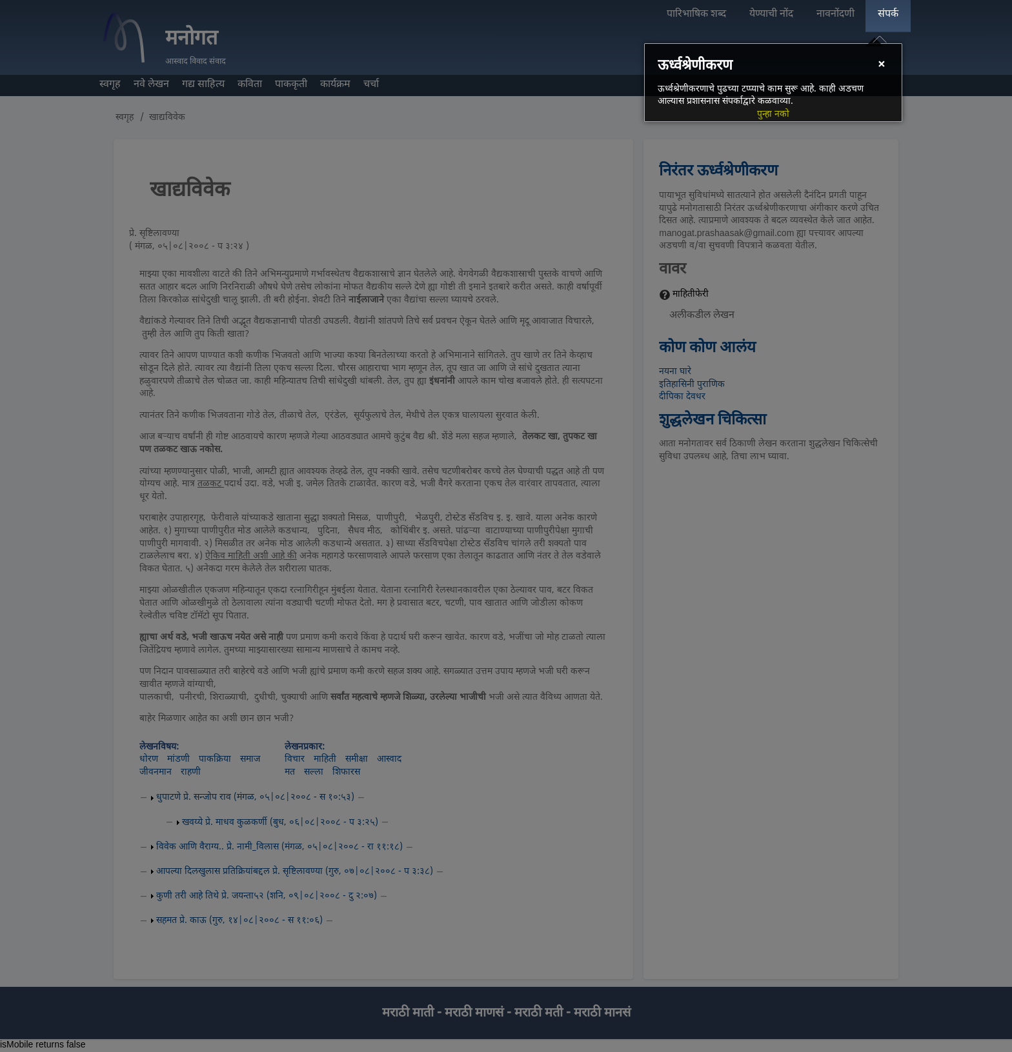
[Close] (881, 65)
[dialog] (773, 82)
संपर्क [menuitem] (888, 14)
